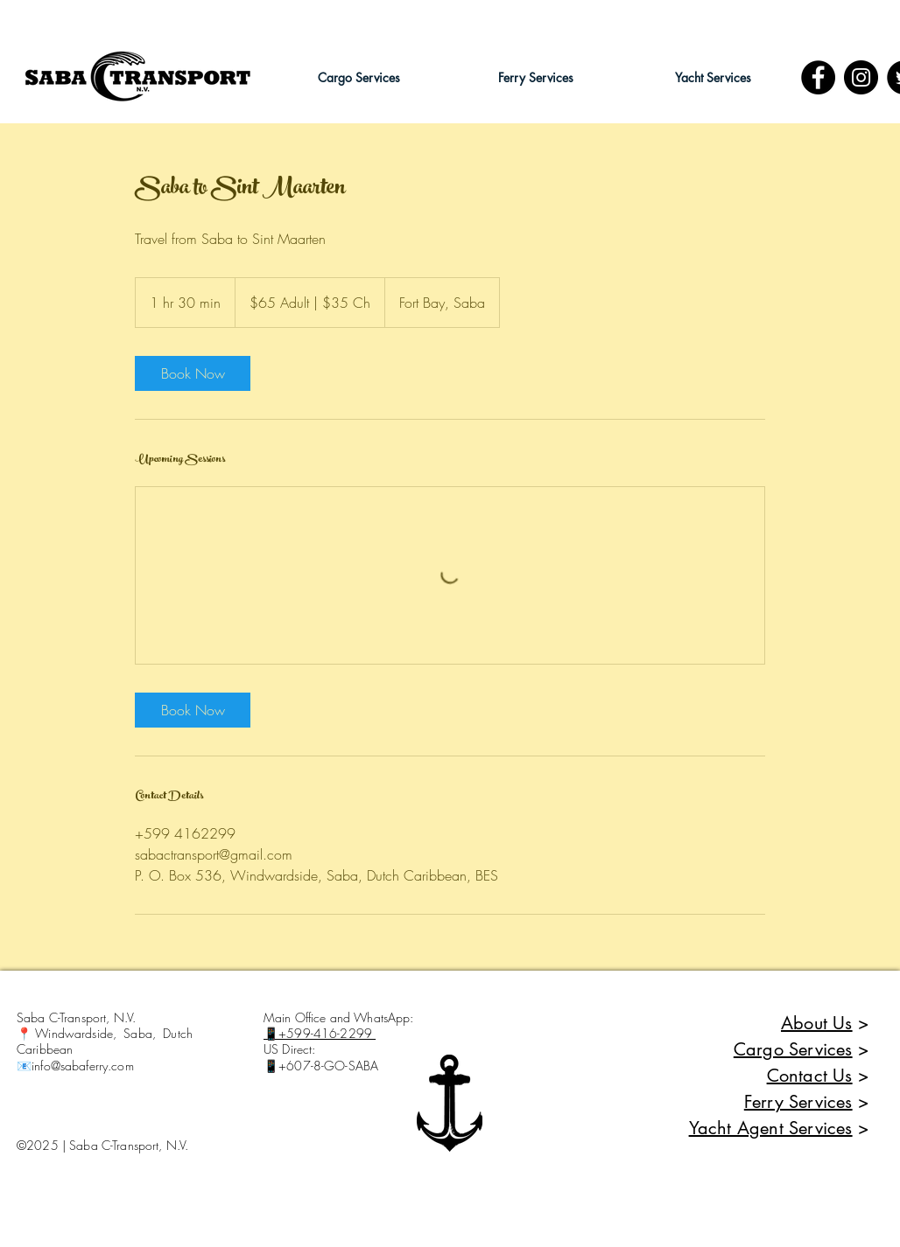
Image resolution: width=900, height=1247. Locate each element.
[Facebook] (818, 77)
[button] (359, 77)
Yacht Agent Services (771, 1128)
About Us (817, 1023)
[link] (192, 373)
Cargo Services (793, 1049)
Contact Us (810, 1075)
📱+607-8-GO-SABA (321, 1065)
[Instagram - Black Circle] (861, 77)
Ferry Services (798, 1101)
